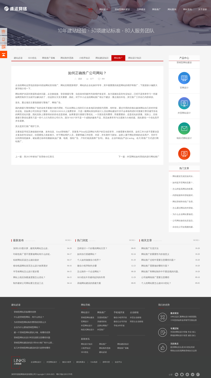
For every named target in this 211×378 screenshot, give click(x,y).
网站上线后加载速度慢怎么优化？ (28, 277)
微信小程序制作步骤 (86, 266)
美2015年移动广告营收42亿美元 (39, 156)
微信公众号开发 (120, 322)
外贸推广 (101, 330)
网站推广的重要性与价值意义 (154, 254)
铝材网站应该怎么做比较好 (25, 260)
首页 (90, 9)
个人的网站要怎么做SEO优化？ (155, 283)
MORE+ (68, 240)
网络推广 (32, 3)
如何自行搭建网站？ (86, 254)
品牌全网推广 (103, 326)
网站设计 (24, 3)
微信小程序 (68, 362)
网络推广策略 (48, 58)
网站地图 (203, 3)
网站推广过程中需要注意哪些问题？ (157, 260)
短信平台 (118, 362)
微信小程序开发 (120, 318)
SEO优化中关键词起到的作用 (90, 277)
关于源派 (202, 9)
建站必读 (18, 58)
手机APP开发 (119, 326)
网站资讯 (187, 9)
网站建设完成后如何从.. (183, 176)
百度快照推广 (103, 318)
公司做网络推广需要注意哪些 (154, 277)
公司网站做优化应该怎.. (183, 221)
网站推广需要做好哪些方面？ (154, 266)
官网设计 (85, 322)
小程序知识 (84, 58)
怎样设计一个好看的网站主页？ (91, 248)
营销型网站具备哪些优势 (23, 312)
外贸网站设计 (86, 326)
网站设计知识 (134, 58)
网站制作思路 (67, 58)
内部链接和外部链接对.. (183, 195)
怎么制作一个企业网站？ (88, 271)
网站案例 (172, 9)
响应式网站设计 (87, 330)
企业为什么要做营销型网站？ (25, 327)
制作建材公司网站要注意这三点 (27, 283)
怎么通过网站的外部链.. (183, 208)
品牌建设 (141, 9)
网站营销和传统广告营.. (183, 202)
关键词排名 (102, 322)
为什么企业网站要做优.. (183, 214)
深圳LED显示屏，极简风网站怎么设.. (30, 248)
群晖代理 (107, 362)
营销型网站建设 (122, 9)
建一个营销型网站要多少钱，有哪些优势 (30, 332)
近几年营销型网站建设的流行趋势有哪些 (30, 348)
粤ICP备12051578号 (64, 374)
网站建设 (7, 3)
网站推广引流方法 (149, 248)
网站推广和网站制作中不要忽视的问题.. (159, 271)
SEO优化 (32, 58)
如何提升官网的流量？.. (183, 183)
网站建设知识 (102, 58)
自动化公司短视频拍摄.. (183, 227)
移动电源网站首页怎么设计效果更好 (29, 266)
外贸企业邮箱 (135, 318)
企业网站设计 (37, 362)
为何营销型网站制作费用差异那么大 (28, 322)
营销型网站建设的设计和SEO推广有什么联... (32, 343)
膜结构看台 (82, 362)
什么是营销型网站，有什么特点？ (27, 317)
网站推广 (28, 49)
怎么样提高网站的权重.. (183, 189)
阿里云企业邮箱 (136, 322)
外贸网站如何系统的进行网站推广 (143, 156)
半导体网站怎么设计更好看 (25, 271)
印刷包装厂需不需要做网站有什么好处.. (31, 254)
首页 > (14, 49)
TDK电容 (95, 362)
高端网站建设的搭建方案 (88, 283)
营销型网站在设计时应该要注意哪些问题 (30, 337)
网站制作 (15, 3)
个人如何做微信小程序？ (88, 260)
